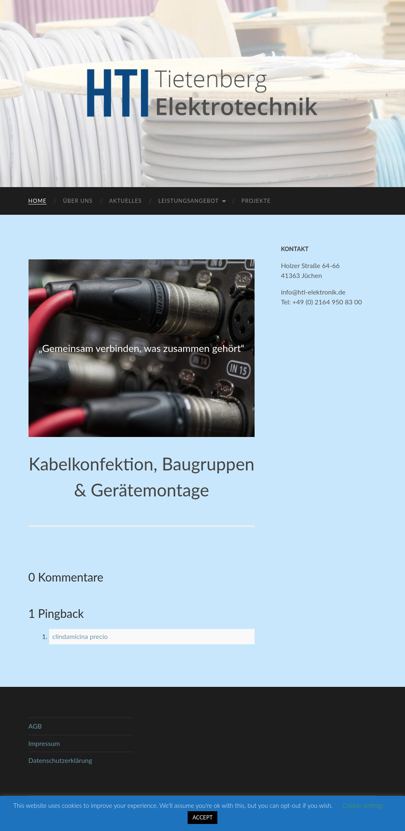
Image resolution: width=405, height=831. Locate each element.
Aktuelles (125, 200)
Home (38, 200)
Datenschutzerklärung (60, 760)
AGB (35, 726)
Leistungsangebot (188, 200)
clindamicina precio (80, 636)
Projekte (256, 200)
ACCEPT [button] (203, 817)
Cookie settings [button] (363, 805)
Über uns (78, 200)
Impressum (44, 743)
